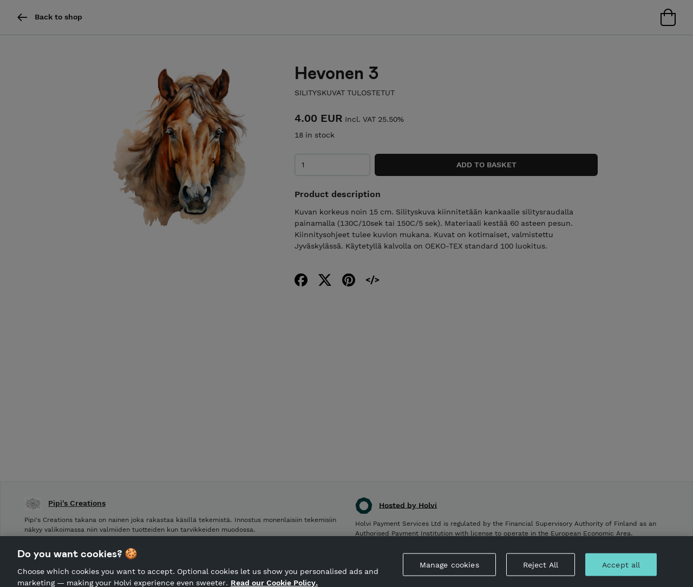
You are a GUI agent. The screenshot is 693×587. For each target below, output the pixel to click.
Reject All (540, 572)
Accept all (621, 572)
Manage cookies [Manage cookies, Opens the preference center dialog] (449, 572)
